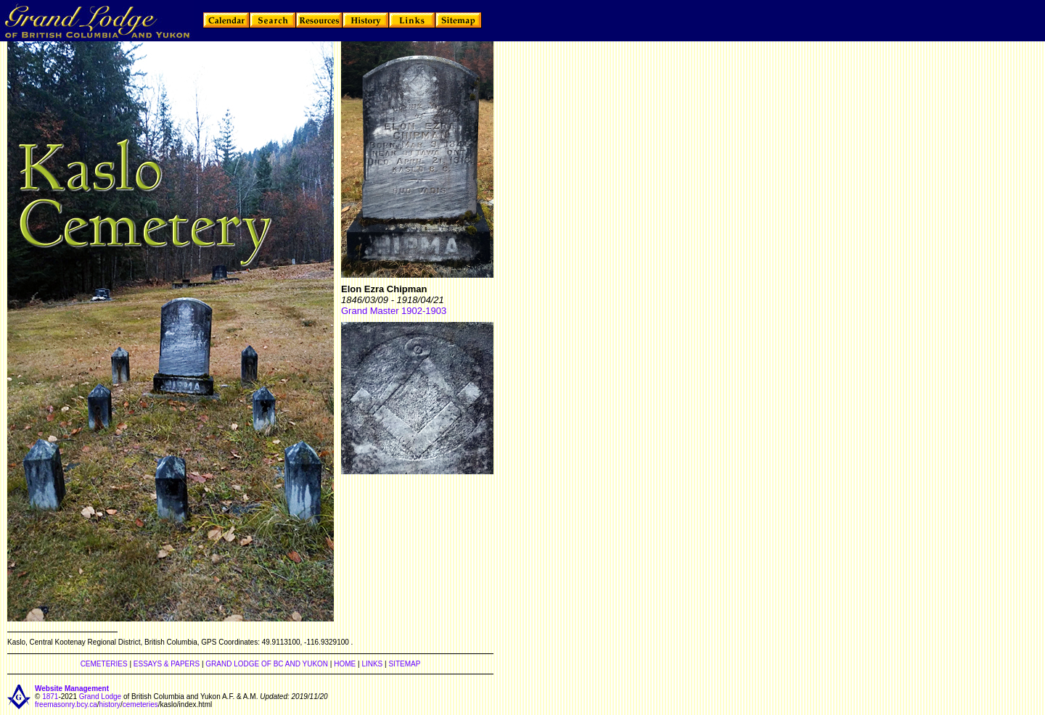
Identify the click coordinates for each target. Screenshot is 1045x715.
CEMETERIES (104, 664)
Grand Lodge (100, 696)
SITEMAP (404, 664)
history (109, 704)
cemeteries (140, 704)
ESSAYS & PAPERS (167, 664)
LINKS (371, 664)
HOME (345, 664)
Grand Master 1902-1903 (393, 310)
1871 (50, 696)
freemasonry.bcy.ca (66, 704)
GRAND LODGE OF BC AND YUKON (266, 664)
